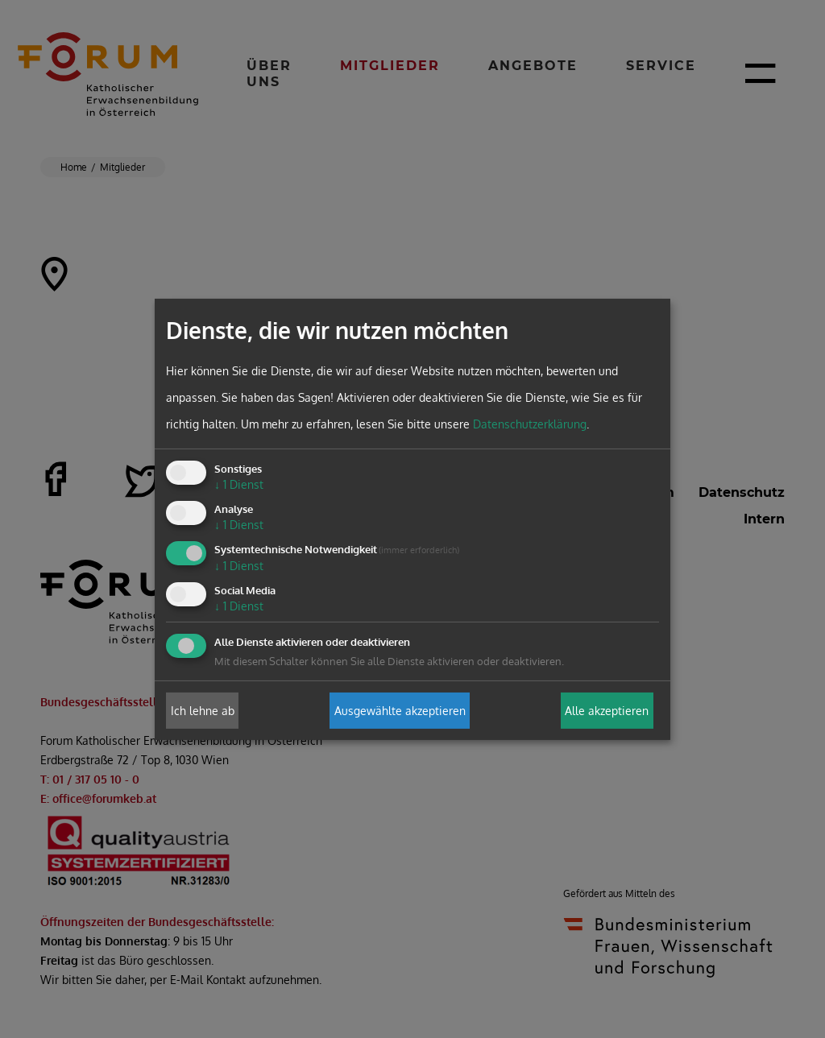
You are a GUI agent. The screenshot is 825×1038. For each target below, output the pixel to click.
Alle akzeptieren (607, 711)
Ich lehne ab (202, 711)
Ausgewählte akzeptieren (400, 711)
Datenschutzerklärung (530, 424)
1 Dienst (238, 484)
